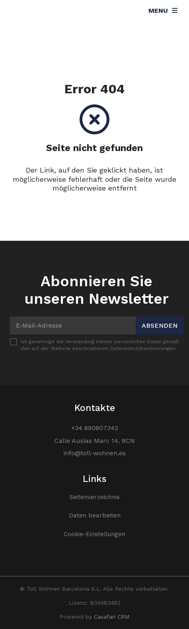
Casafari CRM (111, 616)
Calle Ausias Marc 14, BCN (95, 440)
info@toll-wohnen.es (94, 453)
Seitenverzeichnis (95, 497)
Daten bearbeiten (95, 515)
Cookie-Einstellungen (94, 534)
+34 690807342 (94, 428)
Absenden (159, 325)
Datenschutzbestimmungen (142, 348)
